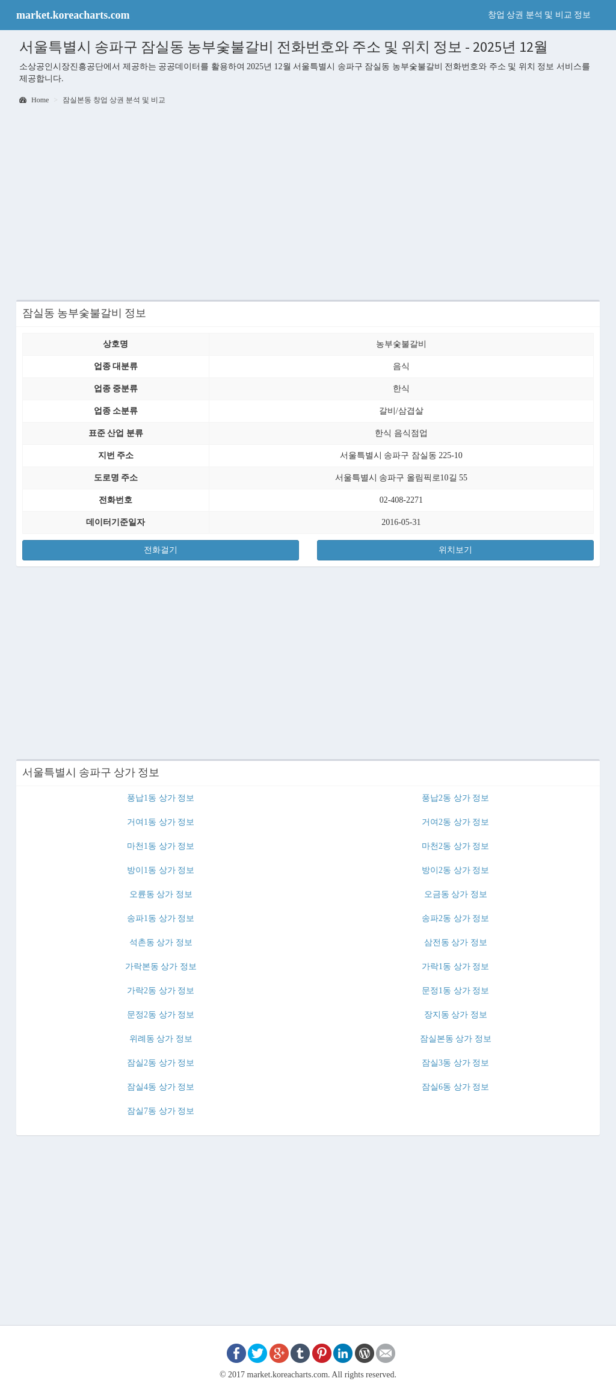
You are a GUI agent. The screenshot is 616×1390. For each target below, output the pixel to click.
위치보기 (455, 549)
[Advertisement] (308, 203)
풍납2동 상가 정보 (455, 797)
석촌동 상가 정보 (160, 942)
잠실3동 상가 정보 (455, 1062)
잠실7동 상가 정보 (160, 1110)
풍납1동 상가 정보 (160, 797)
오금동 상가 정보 (455, 894)
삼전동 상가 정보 (455, 942)
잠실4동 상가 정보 (160, 1086)
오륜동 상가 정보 (160, 894)
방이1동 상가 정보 (160, 870)
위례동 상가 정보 (160, 1038)
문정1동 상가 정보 (455, 990)
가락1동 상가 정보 (455, 966)
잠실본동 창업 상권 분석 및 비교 (114, 100)
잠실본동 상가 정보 (455, 1038)
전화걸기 (160, 549)
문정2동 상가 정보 (160, 1014)
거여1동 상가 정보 (160, 822)
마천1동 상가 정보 (160, 846)
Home (34, 100)
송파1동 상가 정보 (160, 918)
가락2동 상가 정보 (160, 990)
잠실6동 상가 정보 (455, 1086)
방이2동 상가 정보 (455, 870)
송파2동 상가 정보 (455, 918)
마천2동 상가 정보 (455, 846)
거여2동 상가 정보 (455, 822)
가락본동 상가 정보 (161, 966)
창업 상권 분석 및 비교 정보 (539, 14)
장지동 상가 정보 (455, 1014)
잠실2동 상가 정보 (160, 1062)
